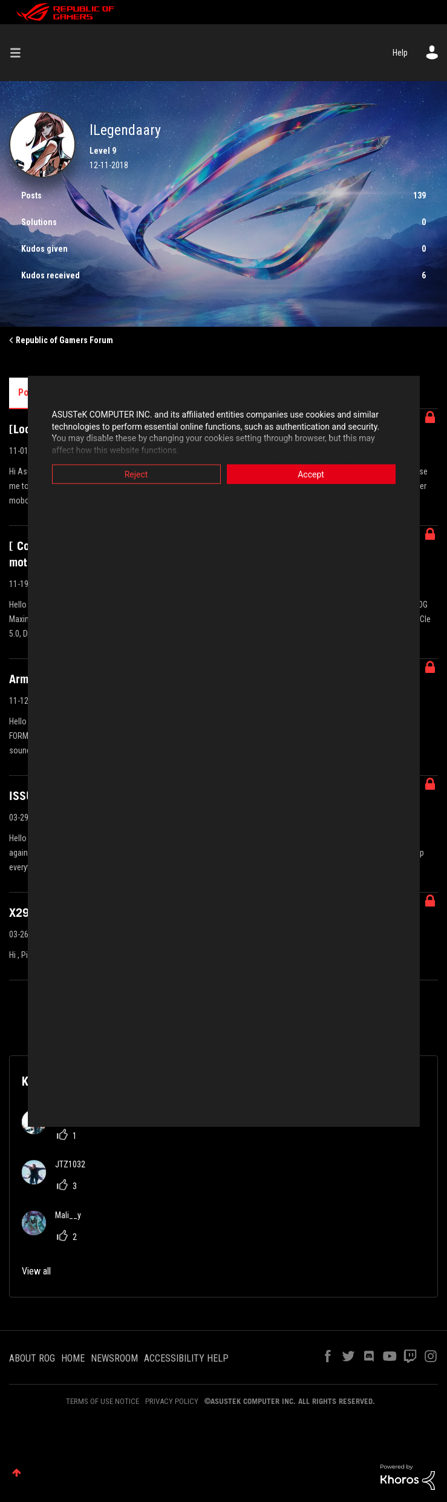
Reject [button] (136, 474)
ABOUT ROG (32, 1358)
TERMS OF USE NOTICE (102, 1401)
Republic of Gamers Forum (64, 340)
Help (400, 52)
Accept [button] (311, 474)
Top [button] (16, 1472)
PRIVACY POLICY (171, 1401)
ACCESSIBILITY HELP (186, 1358)
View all (36, 1271)
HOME (73, 1358)
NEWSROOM (114, 1358)
